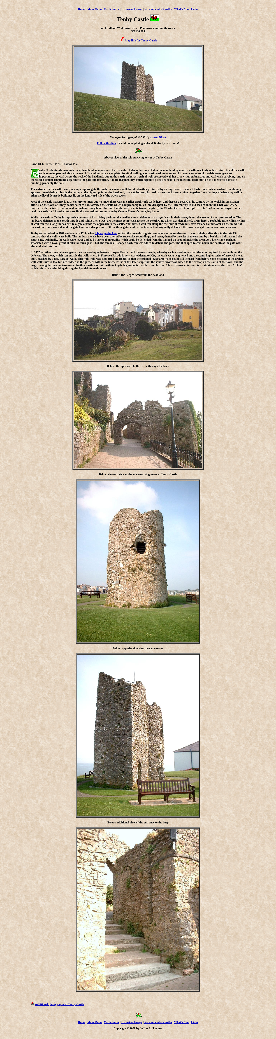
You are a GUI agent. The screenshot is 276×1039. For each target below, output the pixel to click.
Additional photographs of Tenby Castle (59, 1004)
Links (194, 9)
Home (81, 9)
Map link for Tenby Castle (141, 40)
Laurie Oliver (158, 137)
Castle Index (111, 9)
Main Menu (94, 9)
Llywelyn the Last (106, 233)
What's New (181, 9)
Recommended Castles (158, 9)
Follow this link (106, 143)
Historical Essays (131, 9)
